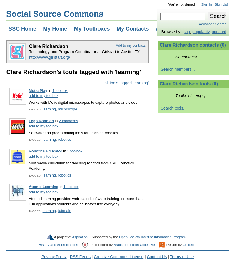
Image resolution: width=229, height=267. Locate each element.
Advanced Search (212, 24)
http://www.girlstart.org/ (49, 57)
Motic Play (38, 90)
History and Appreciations (58, 245)
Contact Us (157, 257)
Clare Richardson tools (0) (189, 83)
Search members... (178, 69)
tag (187, 32)
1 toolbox (60, 90)
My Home (55, 29)
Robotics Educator (45, 151)
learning (49, 109)
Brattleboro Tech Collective (134, 245)
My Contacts (133, 29)
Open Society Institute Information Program (152, 237)
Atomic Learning (43, 186)
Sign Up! (221, 4)
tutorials (64, 211)
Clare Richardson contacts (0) (193, 45)
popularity (201, 32)
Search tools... (174, 108)
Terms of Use (182, 257)
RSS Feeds (80, 257)
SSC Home (22, 29)
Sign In (206, 4)
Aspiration (80, 237)
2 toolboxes (68, 121)
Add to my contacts (131, 45)
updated (219, 32)
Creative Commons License (118, 257)
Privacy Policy (54, 257)
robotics (64, 139)
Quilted (188, 245)
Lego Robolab (41, 121)
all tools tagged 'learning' (127, 83)
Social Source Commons (54, 14)
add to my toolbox (43, 95)
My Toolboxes (92, 29)
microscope (67, 109)
